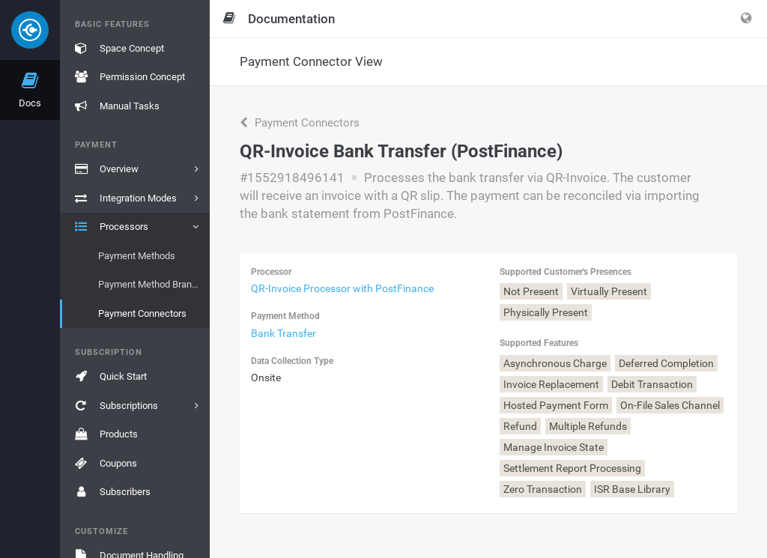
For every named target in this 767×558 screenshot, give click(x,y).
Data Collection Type (292, 361)
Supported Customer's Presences (565, 272)
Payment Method (285, 316)
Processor (271, 272)
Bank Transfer (283, 333)
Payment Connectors (300, 123)
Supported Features (539, 343)
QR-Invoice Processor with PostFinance (342, 288)
